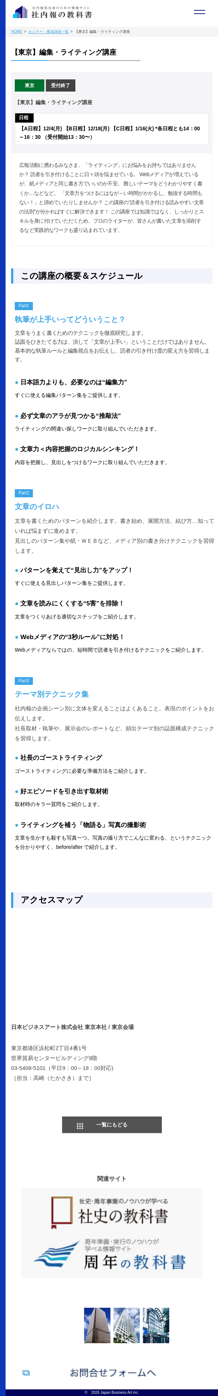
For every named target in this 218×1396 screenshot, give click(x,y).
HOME (16, 32)
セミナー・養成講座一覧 (48, 32)
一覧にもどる (111, 1125)
